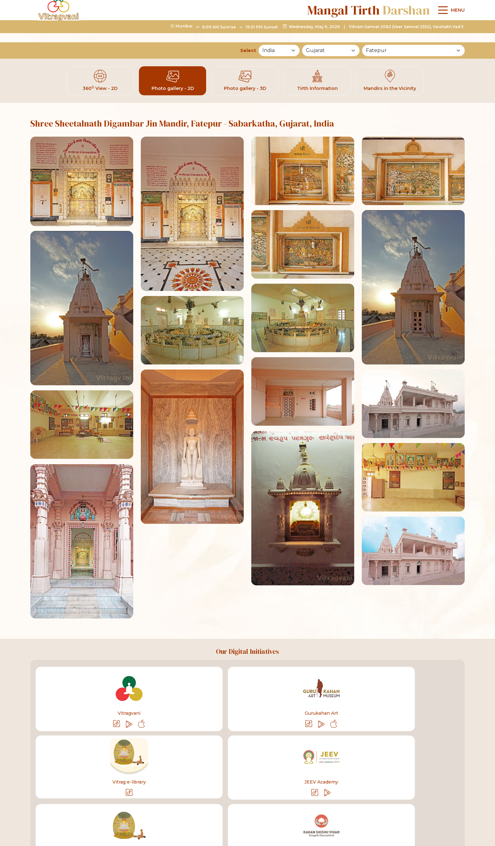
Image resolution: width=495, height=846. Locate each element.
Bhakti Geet (274, 759)
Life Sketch (231, 759)
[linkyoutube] (366, 808)
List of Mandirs (398, 759)
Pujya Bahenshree (128, 759)
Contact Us (352, 759)
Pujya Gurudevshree (68, 759)
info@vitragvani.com (146, 808)
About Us (313, 759)
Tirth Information (317, 82)
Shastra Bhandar (183, 759)
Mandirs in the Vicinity (390, 82)
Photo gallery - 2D (173, 82)
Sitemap (440, 759)
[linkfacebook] (346, 808)
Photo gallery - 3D (245, 82)
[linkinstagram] (406, 808)
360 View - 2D (100, 82)
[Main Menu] (450, 27)
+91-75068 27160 (87, 808)
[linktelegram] (386, 808)
